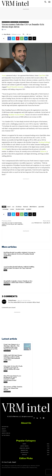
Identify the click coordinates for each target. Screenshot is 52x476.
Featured (25, 206)
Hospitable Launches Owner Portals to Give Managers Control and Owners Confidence (18, 281)
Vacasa (4, 75)
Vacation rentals (20, 209)
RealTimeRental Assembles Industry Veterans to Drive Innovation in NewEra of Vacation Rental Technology (19, 254)
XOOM (4, 149)
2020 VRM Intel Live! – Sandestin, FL (40, 222)
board (8, 206)
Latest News (6, 22)
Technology (14, 22)
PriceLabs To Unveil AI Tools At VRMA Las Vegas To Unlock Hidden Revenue (13, 367)
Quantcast (43, 151)
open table (41, 206)
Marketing (7, 350)
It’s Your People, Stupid (9, 462)
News (5, 257)
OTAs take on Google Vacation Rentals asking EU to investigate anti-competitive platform (12, 224)
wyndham (28, 209)
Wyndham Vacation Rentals (17, 114)
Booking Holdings (44, 142)
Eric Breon (18, 206)
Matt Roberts (33, 206)
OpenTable (42, 75)
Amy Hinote (7, 34)
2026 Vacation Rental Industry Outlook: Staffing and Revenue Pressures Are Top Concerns (19, 267)
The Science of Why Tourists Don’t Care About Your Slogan (13, 388)
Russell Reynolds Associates (15, 87)
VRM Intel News (24, 22)
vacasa (12, 209)
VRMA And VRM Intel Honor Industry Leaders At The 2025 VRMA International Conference (13, 357)
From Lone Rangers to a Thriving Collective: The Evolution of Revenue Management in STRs (12, 346)
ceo (13, 206)
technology (5, 209)
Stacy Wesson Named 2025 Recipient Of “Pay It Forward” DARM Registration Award (12, 378)
